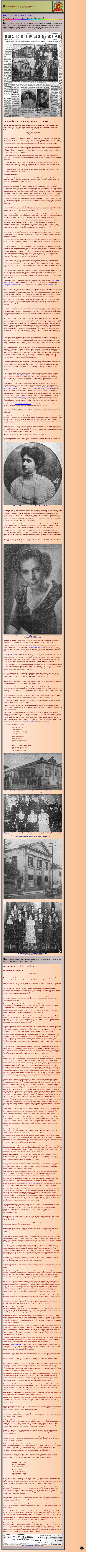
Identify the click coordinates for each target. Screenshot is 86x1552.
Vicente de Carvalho (28, 721)
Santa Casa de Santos (23, 397)
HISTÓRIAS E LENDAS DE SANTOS (14, 15)
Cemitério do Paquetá (36, 647)
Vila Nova (28, 1183)
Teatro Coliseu (13, 654)
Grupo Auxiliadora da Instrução (12, 284)
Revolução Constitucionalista (23, 404)
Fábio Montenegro (45, 388)
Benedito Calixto (16, 1344)
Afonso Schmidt (35, 388)
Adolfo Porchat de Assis (23, 375)
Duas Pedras (35, 1183)
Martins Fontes (51, 387)
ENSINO (29, 15)
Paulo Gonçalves (12, 388)
